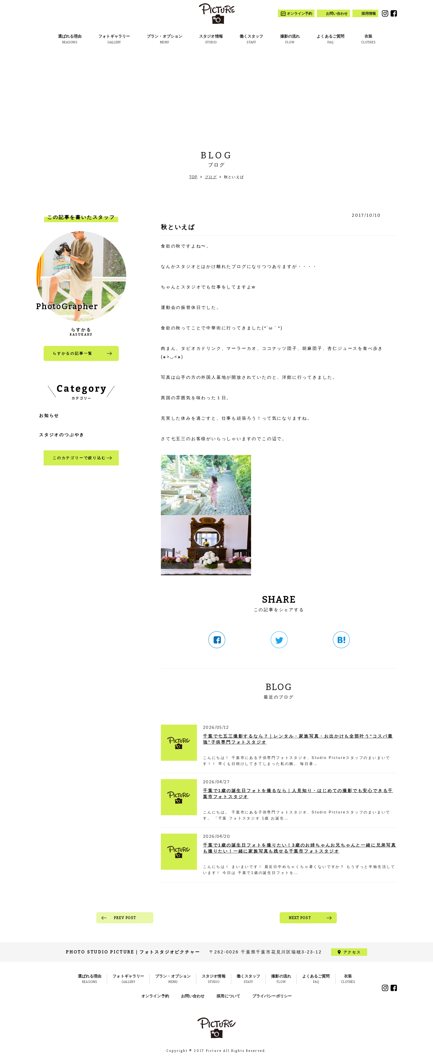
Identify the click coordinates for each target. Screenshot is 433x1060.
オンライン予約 (155, 996)
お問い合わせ (193, 996)
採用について (228, 996)
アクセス (352, 952)
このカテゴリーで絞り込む (79, 458)
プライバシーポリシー (272, 996)
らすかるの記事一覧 (73, 353)
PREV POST (125, 918)
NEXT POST (300, 918)
